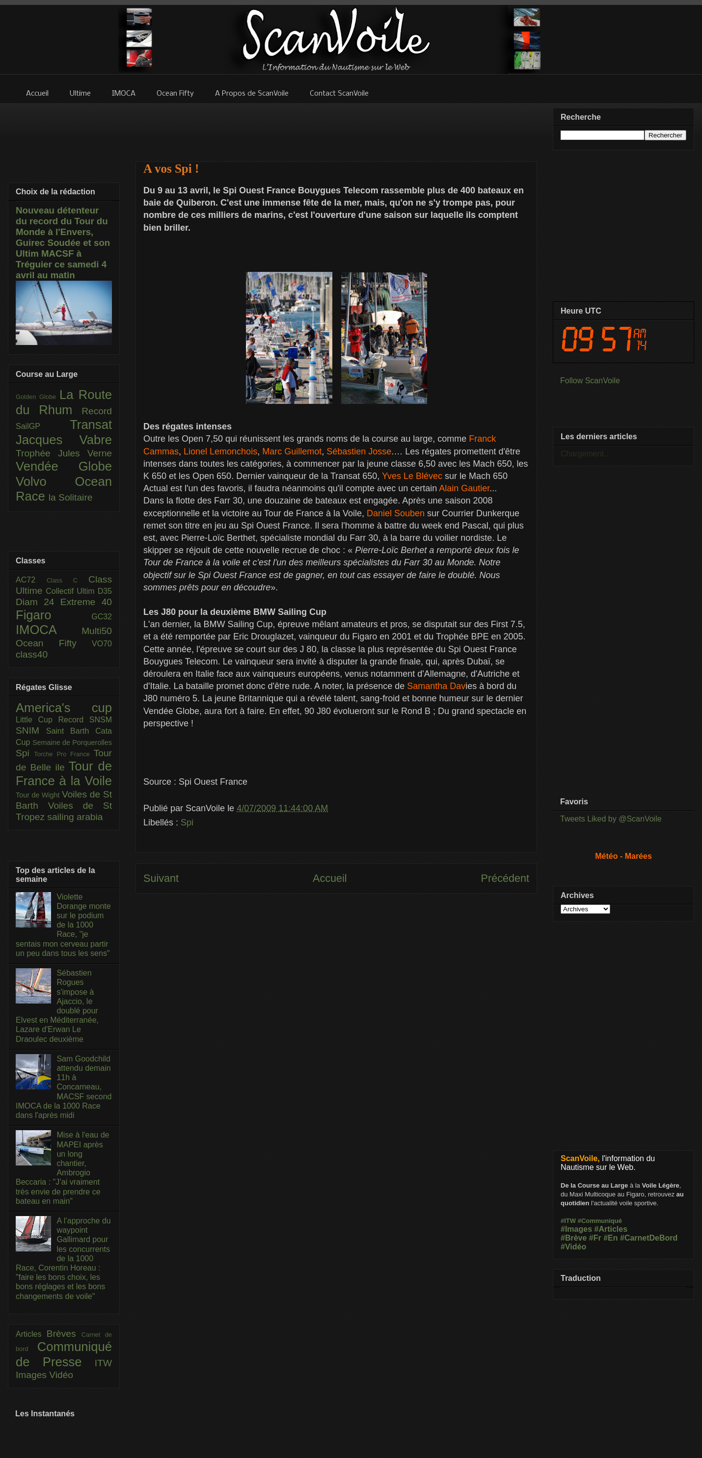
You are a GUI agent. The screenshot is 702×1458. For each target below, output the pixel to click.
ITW (103, 1363)
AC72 (31, 580)
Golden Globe (37, 396)
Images (32, 1375)
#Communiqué (600, 1220)
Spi (187, 822)
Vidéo (61, 1375)
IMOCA (48, 629)
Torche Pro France (63, 754)
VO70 (102, 643)
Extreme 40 (86, 602)
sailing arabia (75, 817)
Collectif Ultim (71, 591)
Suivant (161, 878)
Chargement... (585, 454)
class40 (32, 654)
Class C (67, 580)
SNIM (31, 730)
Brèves (64, 1333)
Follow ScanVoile (590, 380)
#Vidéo (573, 1247)
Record (96, 411)
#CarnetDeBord (648, 1238)
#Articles (611, 1229)
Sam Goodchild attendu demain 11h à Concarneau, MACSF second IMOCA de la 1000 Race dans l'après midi (63, 1087)
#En (610, 1238)
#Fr (595, 1238)
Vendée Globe (64, 466)
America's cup (64, 708)
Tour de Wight (39, 795)
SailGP (43, 426)
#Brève (574, 1238)
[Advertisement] (336, 126)
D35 (105, 591)
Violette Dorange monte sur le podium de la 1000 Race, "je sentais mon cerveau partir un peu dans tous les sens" (63, 925)
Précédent (505, 878)
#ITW (568, 1220)
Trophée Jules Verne (64, 453)
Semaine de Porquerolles (72, 742)
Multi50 (96, 631)
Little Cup (37, 720)
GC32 (101, 616)
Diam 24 (38, 602)
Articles (31, 1334)
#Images (576, 1229)
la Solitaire (71, 497)
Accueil (330, 878)
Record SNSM (85, 720)
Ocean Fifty (54, 643)
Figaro (53, 615)
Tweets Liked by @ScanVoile (611, 819)
